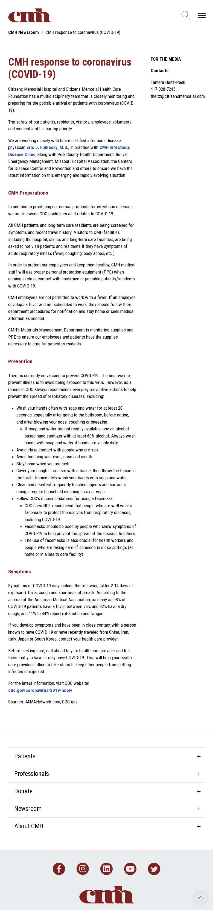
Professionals (31, 773)
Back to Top (201, 898)
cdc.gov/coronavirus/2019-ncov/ (40, 690)
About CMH (28, 826)
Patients (24, 756)
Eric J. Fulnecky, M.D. (47, 147)
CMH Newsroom (23, 32)
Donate (23, 791)
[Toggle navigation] (202, 15)
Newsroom (28, 808)
